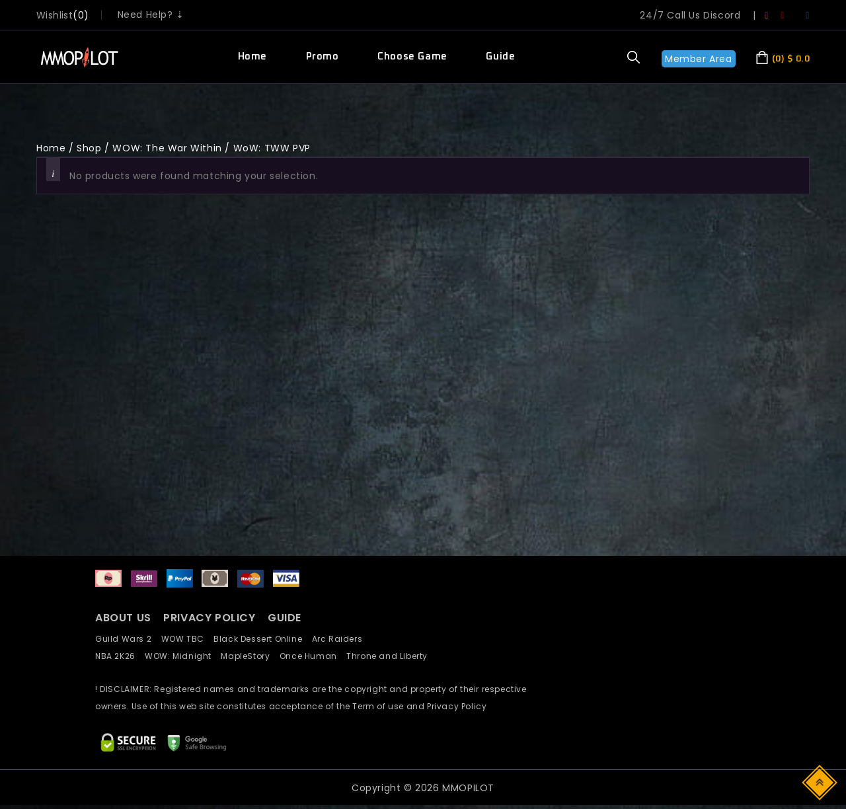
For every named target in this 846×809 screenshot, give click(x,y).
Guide (500, 56)
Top (820, 781)
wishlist (54, 15)
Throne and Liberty (390, 656)
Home (252, 56)
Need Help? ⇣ (151, 14)
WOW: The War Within (166, 148)
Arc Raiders (340, 638)
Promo (322, 56)
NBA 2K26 (120, 656)
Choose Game (412, 56)
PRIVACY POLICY (210, 617)
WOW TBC (187, 638)
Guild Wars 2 (127, 638)
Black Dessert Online (262, 638)
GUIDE (284, 617)
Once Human (313, 656)
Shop (89, 148)
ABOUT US (123, 617)
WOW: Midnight (183, 656)
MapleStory (250, 656)
